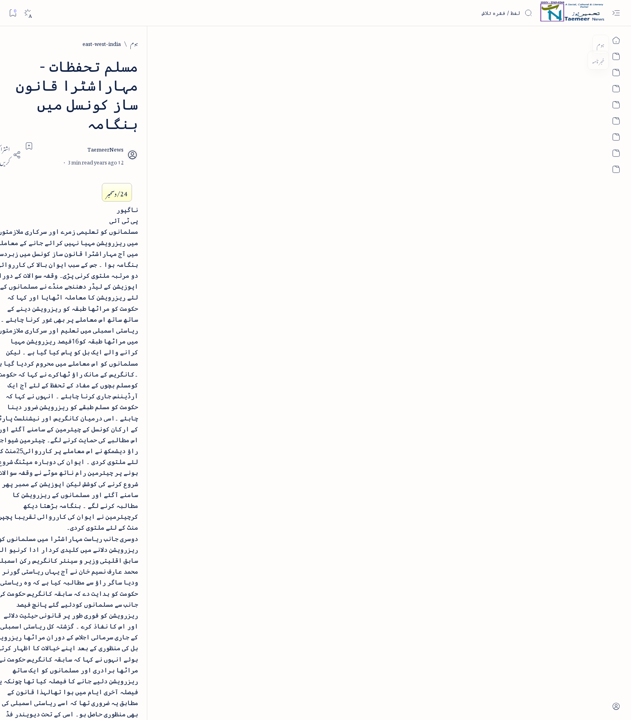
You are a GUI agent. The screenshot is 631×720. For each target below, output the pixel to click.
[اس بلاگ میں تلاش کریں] (472, 12)
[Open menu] (616, 13)
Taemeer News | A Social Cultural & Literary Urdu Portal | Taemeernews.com (441, 703)
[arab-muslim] (165, 95)
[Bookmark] (13, 13)
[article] (106, 95)
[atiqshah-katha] (106, 121)
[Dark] (28, 13)
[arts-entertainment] (165, 121)
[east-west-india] (485, 43)
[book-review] (106, 147)
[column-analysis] (106, 173)
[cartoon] (165, 173)
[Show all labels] (173, 198)
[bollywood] (165, 147)
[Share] (222, 117)
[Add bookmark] (244, 108)
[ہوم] (518, 43)
